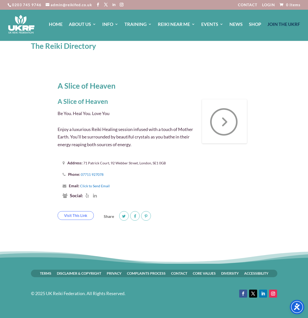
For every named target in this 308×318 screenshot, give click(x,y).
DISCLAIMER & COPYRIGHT (79, 273)
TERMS (45, 273)
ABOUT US (80, 24)
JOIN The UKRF (283, 24)
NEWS (236, 24)
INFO (107, 24)
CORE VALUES (204, 273)
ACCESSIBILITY (256, 273)
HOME (56, 24)
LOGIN (268, 5)
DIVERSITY (230, 273)
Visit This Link (75, 215)
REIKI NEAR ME (174, 24)
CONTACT (247, 5)
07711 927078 (92, 174)
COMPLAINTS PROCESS (146, 273)
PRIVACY (114, 273)
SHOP (255, 24)
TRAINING (135, 24)
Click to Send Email (95, 186)
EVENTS (209, 24)
